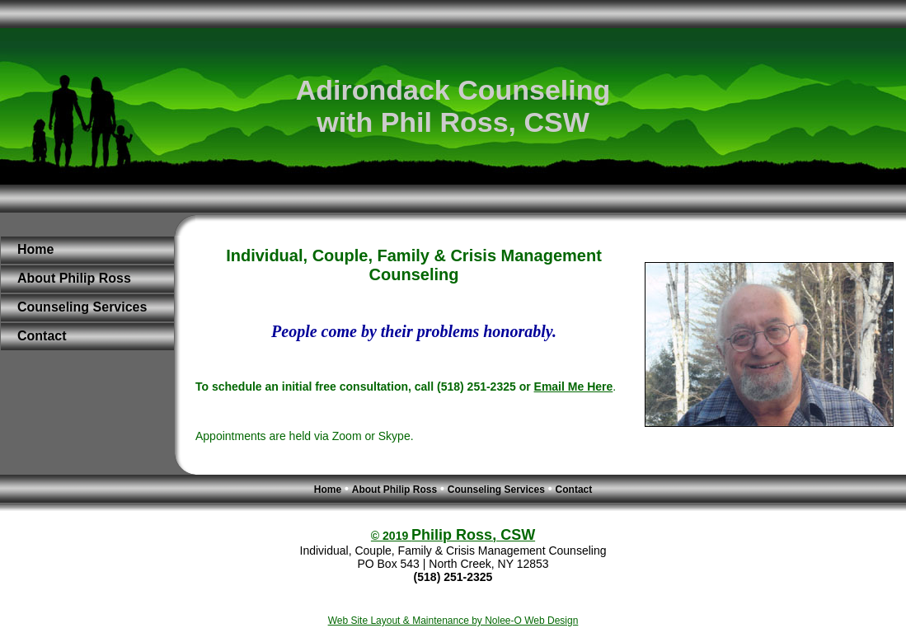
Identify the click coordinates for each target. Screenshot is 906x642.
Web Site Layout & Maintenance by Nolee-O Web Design (453, 620)
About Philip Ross (74, 278)
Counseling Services (82, 307)
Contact (42, 336)
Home (35, 249)
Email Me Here (573, 386)
